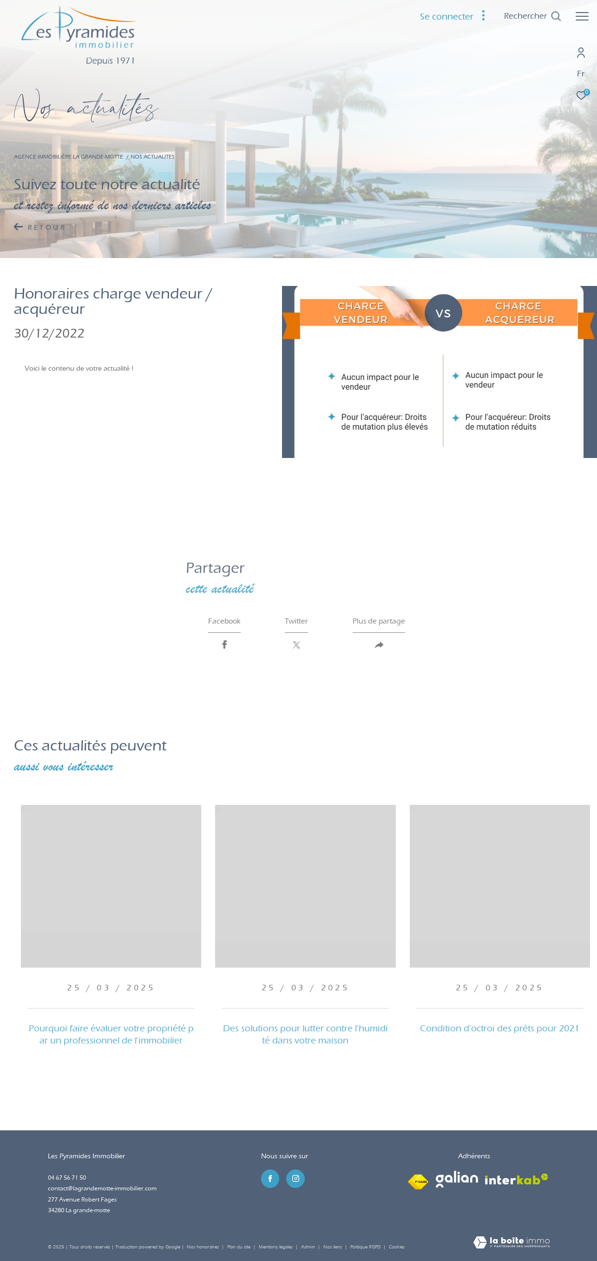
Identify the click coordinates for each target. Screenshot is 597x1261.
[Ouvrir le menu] (582, 16)
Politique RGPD (365, 1247)
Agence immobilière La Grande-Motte (68, 156)
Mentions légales (276, 1247)
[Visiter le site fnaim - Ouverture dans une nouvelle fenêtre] (418, 1179)
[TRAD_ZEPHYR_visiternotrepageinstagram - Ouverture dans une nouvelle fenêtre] (295, 1178)
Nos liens (333, 1247)
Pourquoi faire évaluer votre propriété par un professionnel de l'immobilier (111, 1034)
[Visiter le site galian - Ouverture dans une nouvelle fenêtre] (457, 1179)
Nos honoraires (203, 1247)
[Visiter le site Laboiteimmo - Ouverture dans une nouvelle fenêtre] (511, 1243)
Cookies (397, 1247)
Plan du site (239, 1247)
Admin (308, 1247)
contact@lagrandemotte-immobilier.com (102, 1188)
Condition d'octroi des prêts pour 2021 (499, 1028)
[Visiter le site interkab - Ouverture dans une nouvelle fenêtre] (516, 1179)
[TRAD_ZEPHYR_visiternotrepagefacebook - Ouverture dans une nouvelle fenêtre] (270, 1178)
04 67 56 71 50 (67, 1177)
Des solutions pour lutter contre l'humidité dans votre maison (305, 1034)
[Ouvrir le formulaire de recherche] (532, 16)
